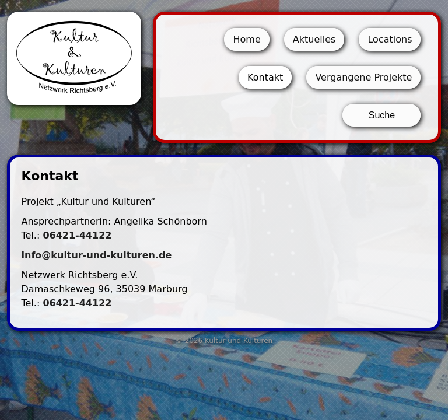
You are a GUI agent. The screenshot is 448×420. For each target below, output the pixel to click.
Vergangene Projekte (363, 77)
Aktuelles (314, 39)
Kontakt (265, 77)
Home (246, 39)
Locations (390, 39)
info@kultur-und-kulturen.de (97, 255)
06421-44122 (77, 235)
